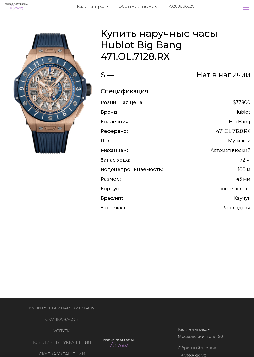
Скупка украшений (63, 353)
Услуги (62, 331)
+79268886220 (180, 6)
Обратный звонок (137, 6)
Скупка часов (63, 319)
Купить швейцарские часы (63, 308)
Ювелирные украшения (63, 342)
